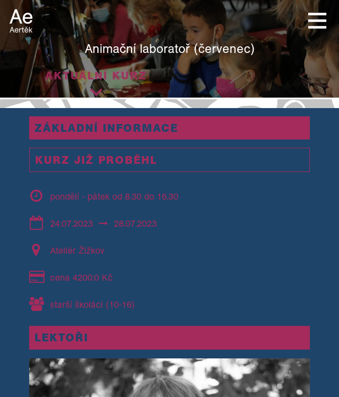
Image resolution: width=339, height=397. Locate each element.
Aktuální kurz (96, 75)
